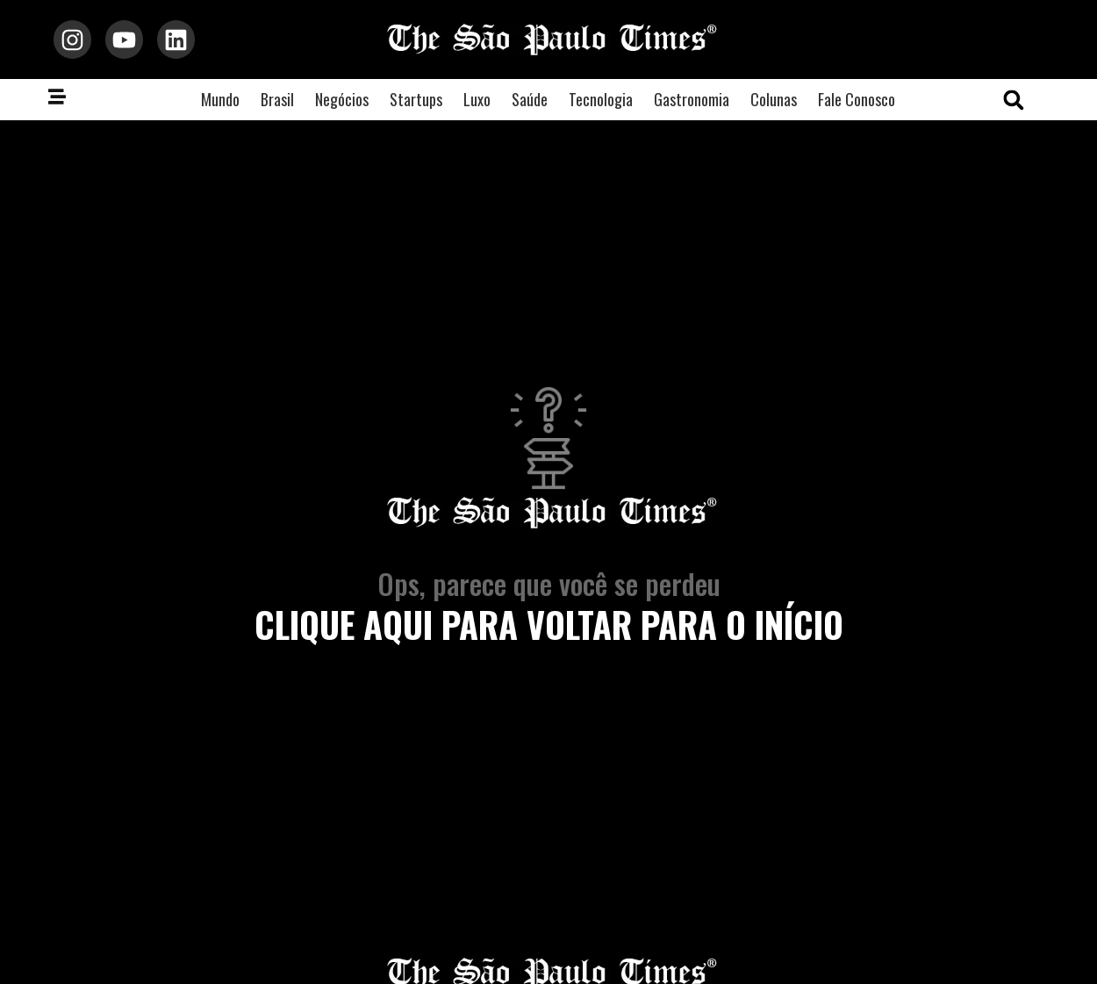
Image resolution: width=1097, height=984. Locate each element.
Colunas (773, 99)
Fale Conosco (856, 99)
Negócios (342, 99)
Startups (416, 99)
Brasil (277, 99)
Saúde (530, 99)
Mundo (220, 99)
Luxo (477, 99)
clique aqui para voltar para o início (549, 624)
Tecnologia (601, 99)
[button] (1013, 100)
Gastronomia (691, 99)
